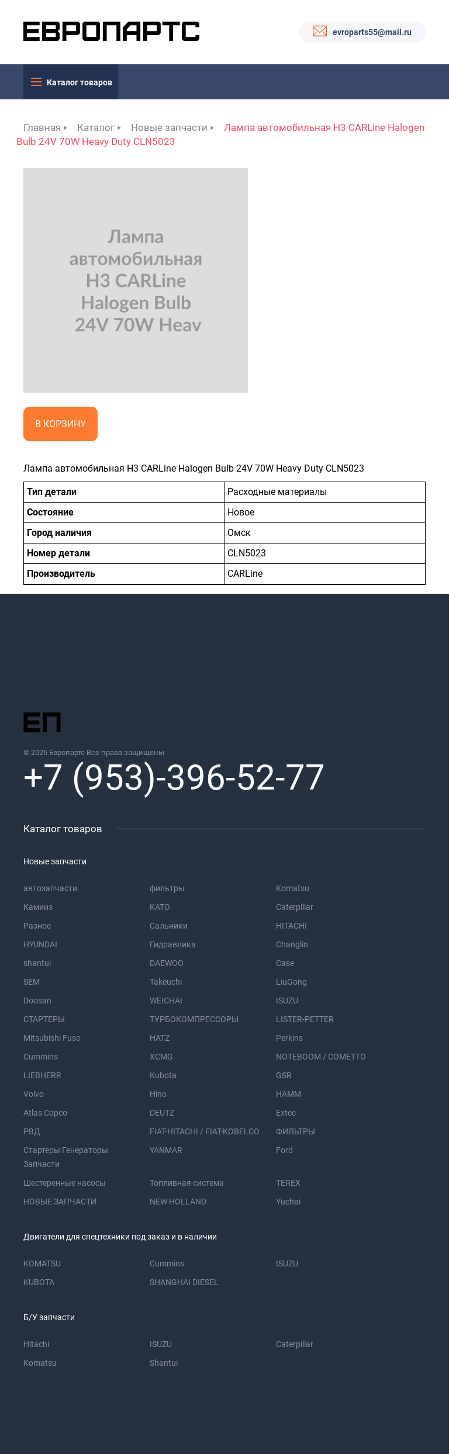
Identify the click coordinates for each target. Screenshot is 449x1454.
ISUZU (287, 1000)
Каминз (38, 907)
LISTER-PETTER (305, 1019)
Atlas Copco (45, 1112)
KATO (160, 907)
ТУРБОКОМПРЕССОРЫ (194, 1019)
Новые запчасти (169, 127)
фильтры (167, 888)
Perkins (289, 1038)
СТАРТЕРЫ (44, 1019)
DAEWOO (167, 963)
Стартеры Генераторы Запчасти (65, 1157)
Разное (37, 925)
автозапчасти (50, 888)
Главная (42, 127)
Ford (284, 1150)
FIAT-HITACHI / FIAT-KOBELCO (205, 1131)
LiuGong (291, 981)
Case (285, 963)
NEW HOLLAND (178, 1201)
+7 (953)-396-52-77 (174, 777)
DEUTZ (162, 1112)
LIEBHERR (42, 1075)
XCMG (161, 1056)
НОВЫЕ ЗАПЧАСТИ (59, 1201)
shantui (37, 963)
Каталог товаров (79, 82)
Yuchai (288, 1201)
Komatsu (292, 888)
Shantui (164, 1363)
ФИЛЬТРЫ (295, 1131)
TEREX (288, 1183)
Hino (158, 1094)
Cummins (40, 1056)
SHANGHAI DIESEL (184, 1282)
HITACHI (291, 925)
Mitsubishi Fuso (52, 1038)
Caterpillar (294, 907)
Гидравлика (173, 944)
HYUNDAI (40, 944)
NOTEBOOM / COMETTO (321, 1056)
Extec (286, 1112)
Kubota (163, 1075)
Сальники (169, 925)
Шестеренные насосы (64, 1183)
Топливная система (187, 1183)
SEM (31, 981)
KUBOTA (38, 1282)
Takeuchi (166, 981)
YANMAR (166, 1150)
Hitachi (36, 1344)
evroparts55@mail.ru (372, 32)
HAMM (288, 1094)
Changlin (292, 944)
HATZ (160, 1038)
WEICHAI (166, 1000)
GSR (284, 1075)
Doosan (37, 1000)
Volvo (33, 1094)
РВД (31, 1131)
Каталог (96, 127)
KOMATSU (42, 1263)
